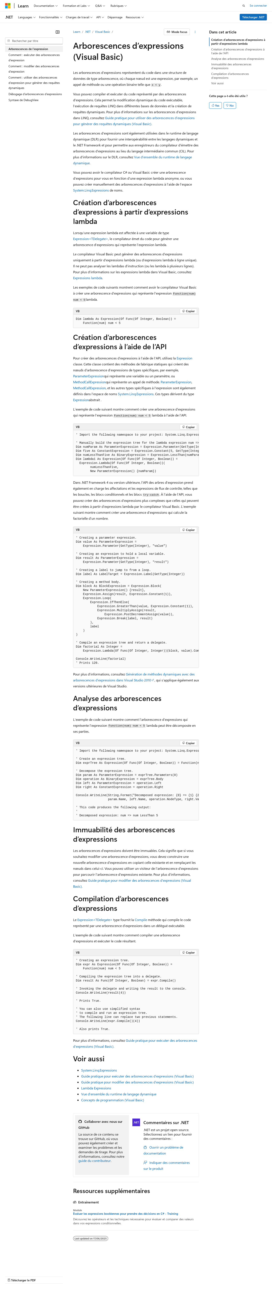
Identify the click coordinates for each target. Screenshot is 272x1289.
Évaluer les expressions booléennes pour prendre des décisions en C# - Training (125, 1214)
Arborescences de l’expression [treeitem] (28, 49)
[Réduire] (57, 32)
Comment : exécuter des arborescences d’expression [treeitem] (34, 57)
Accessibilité (13, 1276)
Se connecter (258, 5)
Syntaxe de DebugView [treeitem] (23, 100)
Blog (100, 1270)
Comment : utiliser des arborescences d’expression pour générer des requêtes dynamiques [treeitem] (34, 82)
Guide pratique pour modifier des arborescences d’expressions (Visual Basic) (137, 1082)
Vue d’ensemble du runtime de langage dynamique (118, 1094)
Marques (35, 1276)
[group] (136, 453)
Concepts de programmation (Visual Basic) (112, 1100)
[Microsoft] (8, 6)
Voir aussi (217, 83)
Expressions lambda (87, 278)
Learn (76, 32)
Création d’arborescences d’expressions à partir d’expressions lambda (238, 42)
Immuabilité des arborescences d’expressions (231, 66)
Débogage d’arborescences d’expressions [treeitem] (35, 94)
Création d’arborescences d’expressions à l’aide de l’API (238, 51)
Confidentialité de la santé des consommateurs (191, 1270)
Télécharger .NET (253, 17)
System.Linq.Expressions (91, 190)
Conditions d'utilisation (245, 1270)
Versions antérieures (79, 1270)
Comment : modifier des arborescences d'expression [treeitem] (33, 68)
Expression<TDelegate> (90, 238)
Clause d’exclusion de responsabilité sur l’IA (33, 1270)
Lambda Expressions (96, 1088)
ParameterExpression (88, 376)
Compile (141, 919)
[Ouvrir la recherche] (243, 6)
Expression (184, 358)
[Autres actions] (195, 32)
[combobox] (34, 40)
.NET (88, 32)
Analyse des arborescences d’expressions (237, 59)
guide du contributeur (94, 1160)
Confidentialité (143, 1270)
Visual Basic (102, 32)
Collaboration (120, 1270)
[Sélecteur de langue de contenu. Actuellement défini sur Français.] (14, 1260)
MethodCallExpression (89, 382)
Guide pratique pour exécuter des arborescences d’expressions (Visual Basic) (137, 1076)
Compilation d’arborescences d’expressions (230, 76)
